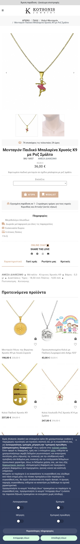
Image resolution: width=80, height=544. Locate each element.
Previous (6, 72)
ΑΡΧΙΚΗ (26, 20)
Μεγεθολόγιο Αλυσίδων (15, 220)
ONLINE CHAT (40, 245)
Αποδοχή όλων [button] (58, 538)
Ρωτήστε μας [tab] (49, 261)
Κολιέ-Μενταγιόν (49, 20)
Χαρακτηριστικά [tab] (13, 261)
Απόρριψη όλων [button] (21, 538)
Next (73, 72)
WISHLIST (49, 194)
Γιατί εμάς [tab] (31, 261)
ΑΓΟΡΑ (29, 194)
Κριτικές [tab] (65, 261)
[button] (76, 440)
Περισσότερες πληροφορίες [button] (40, 531)
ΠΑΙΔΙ (35, 20)
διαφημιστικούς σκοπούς (13, 465)
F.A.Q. (5, 236)
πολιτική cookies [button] (59, 448)
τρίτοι (53, 450)
